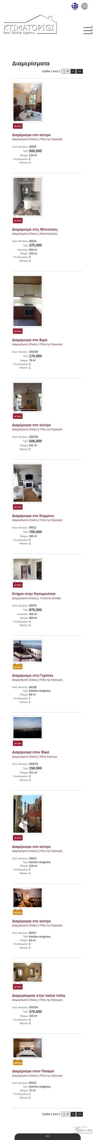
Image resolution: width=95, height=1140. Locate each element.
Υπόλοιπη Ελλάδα (50, 598)
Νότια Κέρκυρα (48, 233)
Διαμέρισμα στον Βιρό (30, 752)
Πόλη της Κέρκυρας (51, 139)
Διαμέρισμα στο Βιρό (29, 340)
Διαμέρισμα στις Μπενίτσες (35, 229)
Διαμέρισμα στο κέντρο (31, 135)
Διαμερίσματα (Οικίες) (24, 139)
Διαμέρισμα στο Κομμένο (33, 516)
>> (79, 71)
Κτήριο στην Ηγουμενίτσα (33, 594)
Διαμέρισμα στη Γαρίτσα (32, 675)
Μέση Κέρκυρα (48, 756)
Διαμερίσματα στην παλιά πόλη (38, 995)
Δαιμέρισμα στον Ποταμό (33, 1071)
